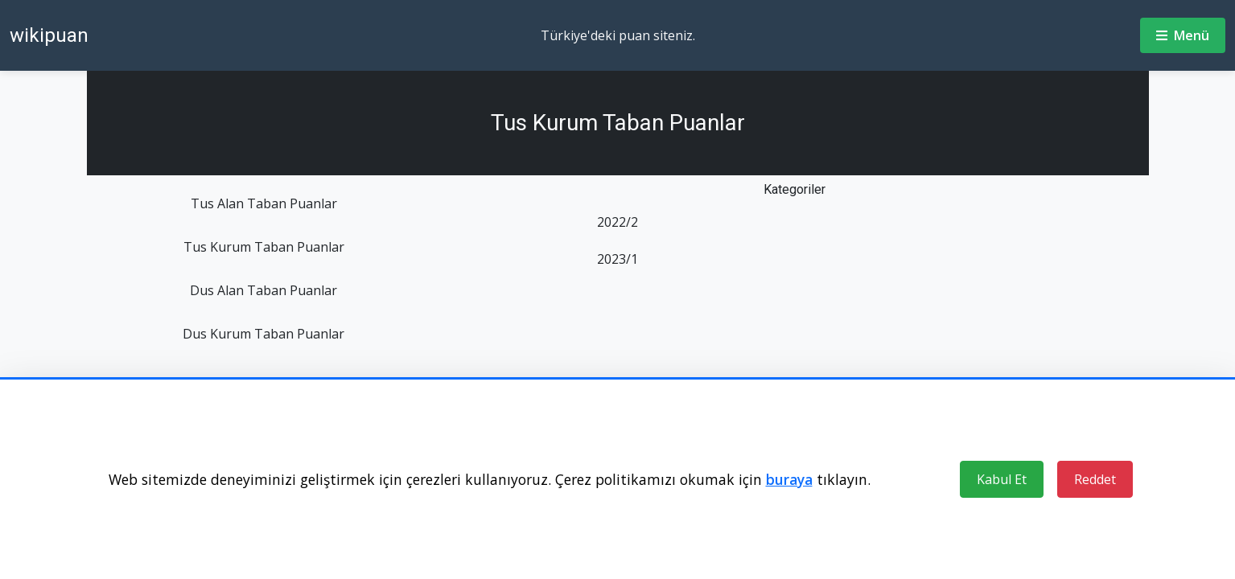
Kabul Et (1002, 479)
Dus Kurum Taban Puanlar (263, 334)
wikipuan (49, 35)
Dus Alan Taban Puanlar (263, 290)
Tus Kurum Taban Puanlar (263, 247)
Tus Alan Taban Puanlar (264, 203)
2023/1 (617, 259)
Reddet (1095, 479)
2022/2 (617, 222)
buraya (789, 479)
